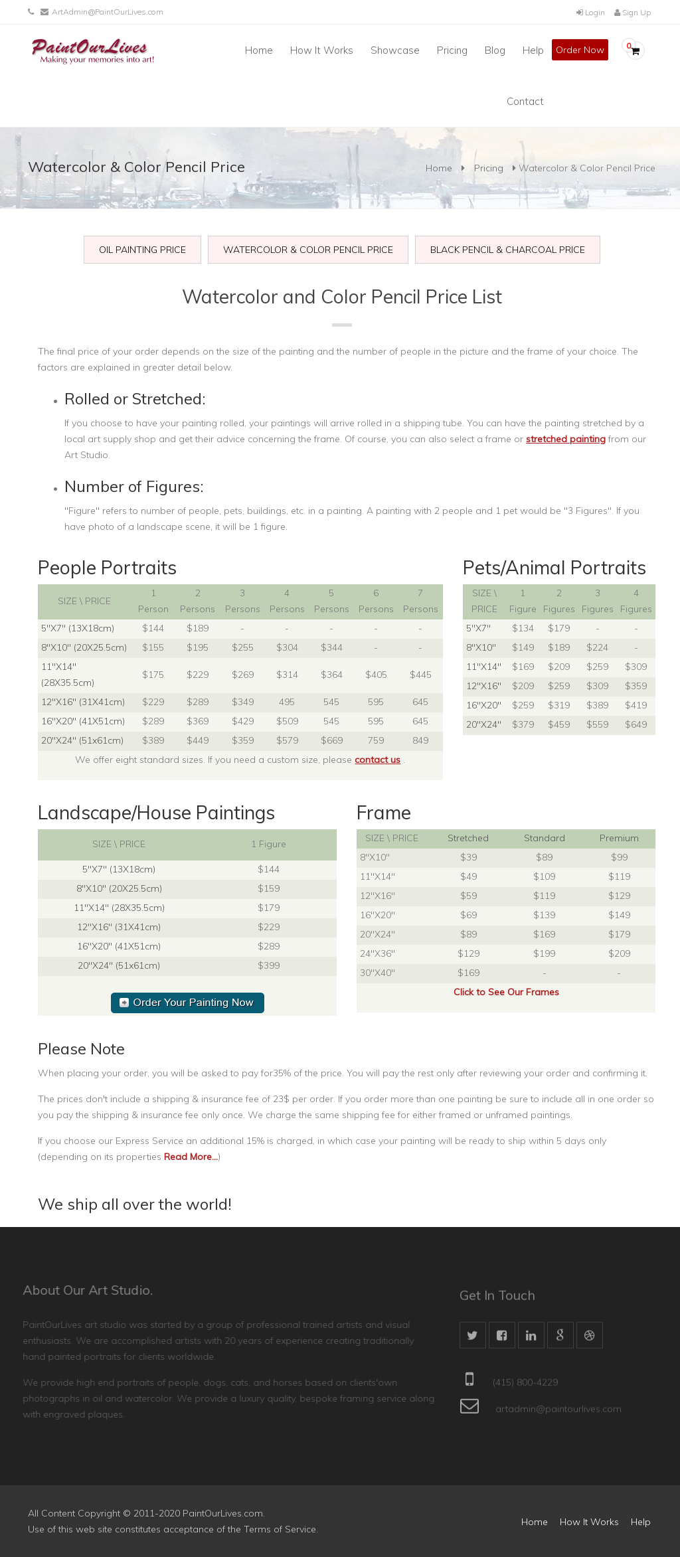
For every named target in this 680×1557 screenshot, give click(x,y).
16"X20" (483, 705)
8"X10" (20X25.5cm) (84, 647)
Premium (619, 838)
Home (259, 50)
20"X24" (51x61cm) (82, 740)
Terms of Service (280, 1529)
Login (590, 12)
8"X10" (481, 647)
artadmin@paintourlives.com (558, 1414)
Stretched (468, 838)
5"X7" (478, 628)
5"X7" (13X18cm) (77, 628)
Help (533, 50)
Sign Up (632, 12)
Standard (544, 838)
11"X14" (483, 667)
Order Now (580, 50)
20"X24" (483, 724)
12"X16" (483, 686)
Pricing (452, 50)
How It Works (321, 50)
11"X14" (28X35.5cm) (119, 908)
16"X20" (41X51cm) (83, 721)
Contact (525, 101)
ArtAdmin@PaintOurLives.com (107, 12)
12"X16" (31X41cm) (83, 702)
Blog (495, 50)
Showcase (395, 50)
